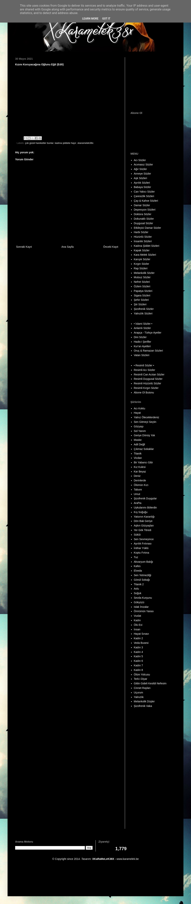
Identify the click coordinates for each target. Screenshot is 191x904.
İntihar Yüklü (141, 548)
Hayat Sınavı (141, 633)
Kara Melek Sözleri (145, 254)
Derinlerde (140, 480)
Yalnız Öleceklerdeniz (146, 417)
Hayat (137, 412)
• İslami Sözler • (143, 323)
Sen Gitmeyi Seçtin (145, 421)
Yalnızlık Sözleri (143, 313)
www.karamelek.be (127, 858)
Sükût (137, 534)
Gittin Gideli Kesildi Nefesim (150, 683)
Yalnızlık (139, 697)
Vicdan (138, 457)
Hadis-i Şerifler (142, 341)
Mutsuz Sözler (142, 277)
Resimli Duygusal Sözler (148, 378)
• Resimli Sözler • (144, 365)
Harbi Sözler (141, 232)
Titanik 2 (139, 584)
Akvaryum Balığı (143, 561)
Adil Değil (139, 444)
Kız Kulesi (140, 466)
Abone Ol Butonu (144, 392)
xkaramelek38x (85, 143)
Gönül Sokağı (142, 579)
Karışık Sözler (142, 259)
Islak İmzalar (141, 606)
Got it (106, 18)
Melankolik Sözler (144, 272)
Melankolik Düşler (144, 701)
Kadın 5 (138, 656)
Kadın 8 (138, 669)
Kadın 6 (138, 660)
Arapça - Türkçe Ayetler (147, 332)
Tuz (136, 557)
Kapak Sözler (142, 250)
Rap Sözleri (141, 268)
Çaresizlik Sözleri (144, 196)
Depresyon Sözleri (144, 209)
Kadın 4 (138, 651)
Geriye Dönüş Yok (144, 435)
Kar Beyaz (140, 471)
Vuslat (137, 615)
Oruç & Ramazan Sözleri (148, 350)
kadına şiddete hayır (65, 143)
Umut (137, 494)
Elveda (138, 570)
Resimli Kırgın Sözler (146, 387)
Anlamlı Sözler (142, 328)
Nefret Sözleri (142, 281)
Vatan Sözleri (141, 355)
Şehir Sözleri (141, 299)
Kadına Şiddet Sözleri (146, 245)
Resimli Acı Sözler (144, 369)
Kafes (137, 566)
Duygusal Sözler (143, 223)
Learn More (90, 18)
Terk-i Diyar (140, 678)
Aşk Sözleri (140, 178)
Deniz (137, 475)
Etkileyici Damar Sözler (147, 227)
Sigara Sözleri (142, 295)
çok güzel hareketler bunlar (39, 143)
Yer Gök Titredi (142, 530)
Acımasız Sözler (143, 164)
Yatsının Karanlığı (144, 516)
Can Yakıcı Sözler (144, 191)
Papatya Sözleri (143, 290)
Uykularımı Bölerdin (145, 507)
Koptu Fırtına (141, 552)
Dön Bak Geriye (143, 521)
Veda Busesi (141, 642)
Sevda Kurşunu (143, 597)
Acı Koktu (139, 408)
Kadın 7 (138, 665)
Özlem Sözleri (142, 286)
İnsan (137, 629)
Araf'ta (137, 502)
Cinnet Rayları (142, 687)
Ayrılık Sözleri (142, 182)
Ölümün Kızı (141, 484)
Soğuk (137, 593)
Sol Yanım (140, 430)
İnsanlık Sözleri (143, 241)
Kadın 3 (138, 647)
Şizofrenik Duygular (145, 498)
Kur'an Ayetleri (142, 346)
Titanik (138, 453)
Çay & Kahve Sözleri (146, 200)
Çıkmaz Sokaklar (144, 448)
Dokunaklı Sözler (144, 218)
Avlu (136, 588)
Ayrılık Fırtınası (143, 543)
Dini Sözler (140, 337)
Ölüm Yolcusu (142, 674)
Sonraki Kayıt (24, 246)
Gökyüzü (139, 602)
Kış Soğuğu (141, 512)
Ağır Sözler (140, 169)
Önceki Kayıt (110, 246)
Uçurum (138, 692)
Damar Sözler (142, 205)
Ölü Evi (138, 624)
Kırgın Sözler (141, 263)
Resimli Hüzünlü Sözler (147, 383)
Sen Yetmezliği (142, 575)
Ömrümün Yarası (144, 611)
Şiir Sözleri (140, 304)
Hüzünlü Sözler (143, 236)
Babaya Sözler (142, 187)
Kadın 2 (138, 638)
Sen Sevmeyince (144, 539)
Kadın (137, 620)
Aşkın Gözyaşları (144, 525)
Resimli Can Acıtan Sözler (149, 374)
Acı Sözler (140, 160)
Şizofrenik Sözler (144, 308)
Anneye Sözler (142, 173)
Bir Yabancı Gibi (143, 462)
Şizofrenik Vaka (143, 705)
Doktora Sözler (142, 214)
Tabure (138, 489)
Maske (138, 439)
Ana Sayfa (67, 246)
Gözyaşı (139, 426)
